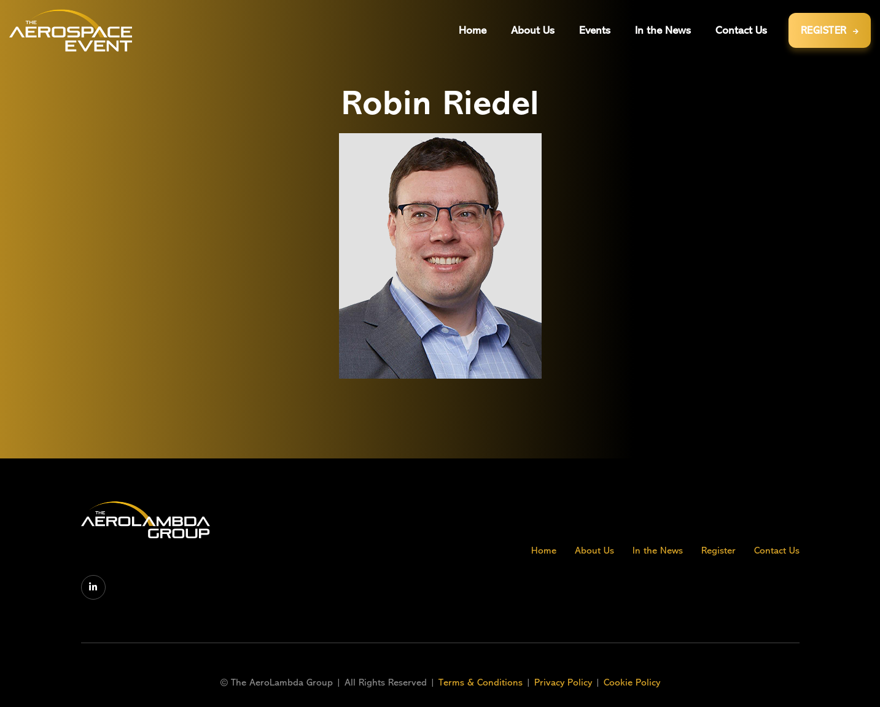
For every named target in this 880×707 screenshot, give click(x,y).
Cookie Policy (632, 682)
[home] (70, 30)
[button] (595, 30)
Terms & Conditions (482, 682)
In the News (658, 550)
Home (543, 550)
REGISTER (830, 30)
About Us (594, 550)
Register (718, 550)
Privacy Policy (563, 682)
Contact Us (777, 550)
